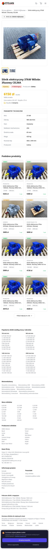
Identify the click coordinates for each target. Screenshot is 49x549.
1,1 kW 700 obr (6, 338)
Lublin (37, 525)
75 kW (19, 418)
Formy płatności (6, 473)
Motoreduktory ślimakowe (9, 391)
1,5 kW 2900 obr (30, 359)
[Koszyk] (41, 3)
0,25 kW (4, 407)
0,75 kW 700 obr (6, 336)
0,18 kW (35, 405)
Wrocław (4, 525)
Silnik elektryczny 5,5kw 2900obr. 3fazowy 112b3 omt (17, 506)
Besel (3, 431)
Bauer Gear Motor (7, 444)
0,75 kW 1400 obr (7, 356)
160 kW (4, 420)
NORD (27, 441)
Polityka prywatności (8, 484)
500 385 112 (7, 463)
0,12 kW (19, 405)
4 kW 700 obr (5, 345)
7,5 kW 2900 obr (30, 369)
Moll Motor (28, 435)
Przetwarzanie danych (8, 486)
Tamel (26, 431)
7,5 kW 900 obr (30, 349)
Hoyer (26, 444)
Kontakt (4, 471)
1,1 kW (19, 410)
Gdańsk (41, 523)
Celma (27, 439)
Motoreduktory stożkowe (24, 389)
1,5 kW (35, 410)
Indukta (27, 437)
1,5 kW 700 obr (6, 340)
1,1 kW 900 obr (30, 338)
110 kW (35, 418)
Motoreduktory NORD (38, 385)
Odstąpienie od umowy (8, 477)
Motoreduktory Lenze (8, 387)
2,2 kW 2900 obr (30, 361)
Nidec (26, 433)
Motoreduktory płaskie (38, 387)
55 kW (3, 418)
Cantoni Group (6, 437)
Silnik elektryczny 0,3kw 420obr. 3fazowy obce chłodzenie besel (20, 502)
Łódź (34, 523)
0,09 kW (4, 405)
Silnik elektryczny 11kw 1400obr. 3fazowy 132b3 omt (17, 498)
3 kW (18, 412)
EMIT (3, 441)
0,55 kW (35, 407)
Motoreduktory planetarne (26, 391)
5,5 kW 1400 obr (6, 367)
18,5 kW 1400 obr (7, 373)
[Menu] (45, 3)
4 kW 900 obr (29, 345)
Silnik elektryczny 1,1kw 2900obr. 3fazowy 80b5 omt (17, 500)
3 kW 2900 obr (30, 363)
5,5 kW (4, 414)
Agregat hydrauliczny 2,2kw (10, 504)
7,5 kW (19, 414)
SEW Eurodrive (29, 429)
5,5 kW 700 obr (6, 347)
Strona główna (6, 10)
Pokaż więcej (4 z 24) (24, 316)
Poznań (28, 523)
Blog (3, 488)
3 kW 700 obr (5, 343)
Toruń (3, 523)
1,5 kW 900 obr (30, 340)
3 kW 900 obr (29, 343)
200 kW (19, 420)
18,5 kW (4, 416)
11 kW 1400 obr (6, 371)
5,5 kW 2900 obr (30, 367)
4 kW (34, 412)
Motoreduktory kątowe (8, 389)
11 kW (34, 414)
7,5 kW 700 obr (6, 349)
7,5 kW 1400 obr (6, 369)
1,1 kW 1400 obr (6, 358)
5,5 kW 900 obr (30, 347)
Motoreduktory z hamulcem (10, 393)
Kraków (11, 525)
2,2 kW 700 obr (6, 341)
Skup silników (29, 473)
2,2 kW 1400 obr (6, 361)
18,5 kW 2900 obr (31, 373)
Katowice (19, 525)
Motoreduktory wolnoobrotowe (29, 393)
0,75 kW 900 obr (30, 336)
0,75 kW (4, 410)
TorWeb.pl (38, 545)
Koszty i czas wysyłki (7, 475)
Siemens (4, 439)
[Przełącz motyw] (36, 3)
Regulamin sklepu (7, 479)
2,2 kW (4, 412)
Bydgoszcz (11, 523)
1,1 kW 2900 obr (30, 358)
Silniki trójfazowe (20, 10)
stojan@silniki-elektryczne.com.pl (11, 460)
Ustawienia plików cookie (32, 476)
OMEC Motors (6, 429)
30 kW (34, 416)
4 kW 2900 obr (30, 365)
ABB (3, 435)
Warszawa (20, 523)
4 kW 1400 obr (6, 365)
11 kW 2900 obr (30, 371)
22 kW (19, 416)
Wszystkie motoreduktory (9, 385)
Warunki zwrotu (6, 481)
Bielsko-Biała (28, 525)
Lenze (3, 433)
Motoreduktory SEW (24, 385)
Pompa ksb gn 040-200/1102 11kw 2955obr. (14, 508)
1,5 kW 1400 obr (6, 359)
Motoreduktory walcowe (23, 387)
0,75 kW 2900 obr (31, 356)
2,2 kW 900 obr (30, 341)
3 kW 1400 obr (6, 363)
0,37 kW (19, 407)
